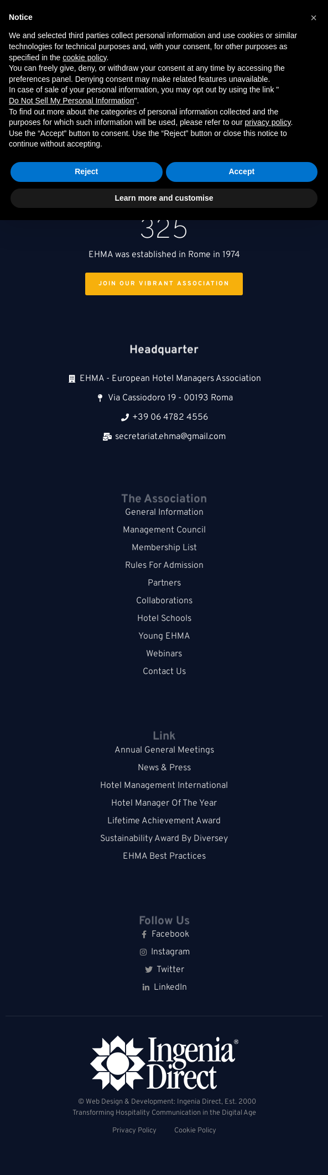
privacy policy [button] (267, 122)
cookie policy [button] (84, 57)
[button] (313, 18)
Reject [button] (86, 171)
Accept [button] (241, 171)
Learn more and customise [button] (163, 198)
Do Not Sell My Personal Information (71, 100)
